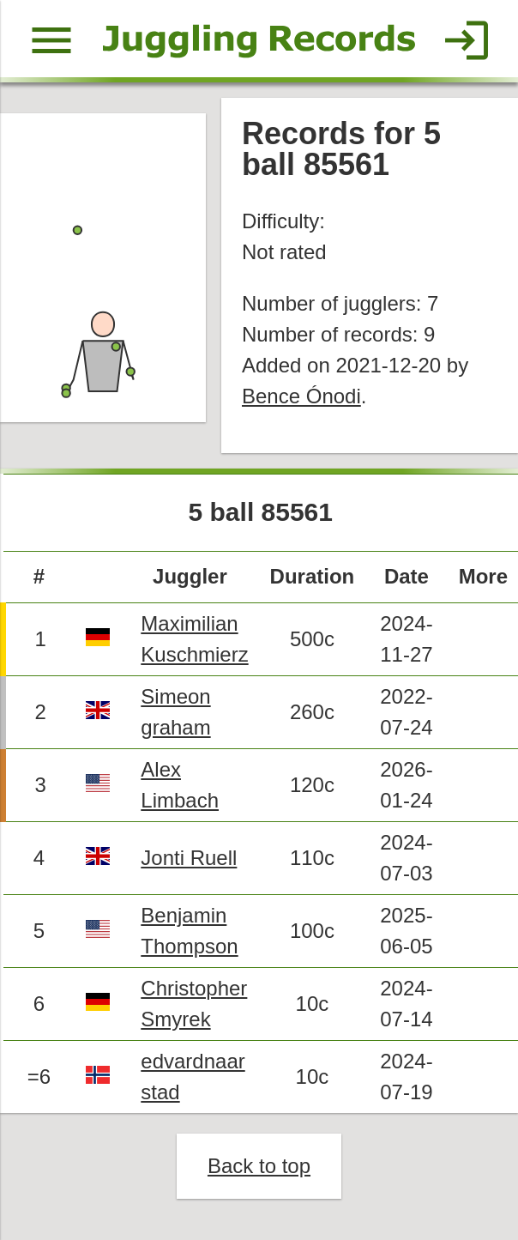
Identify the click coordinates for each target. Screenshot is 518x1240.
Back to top (259, 1165)
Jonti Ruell (189, 857)
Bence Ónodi (301, 396)
